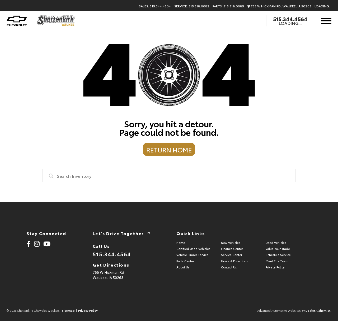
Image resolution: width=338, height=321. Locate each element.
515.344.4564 (290, 19)
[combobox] (169, 175)
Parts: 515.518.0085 (228, 6)
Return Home (169, 149)
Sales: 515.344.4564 (155, 6)
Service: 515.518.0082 (191, 6)
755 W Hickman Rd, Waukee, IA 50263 (279, 6)
